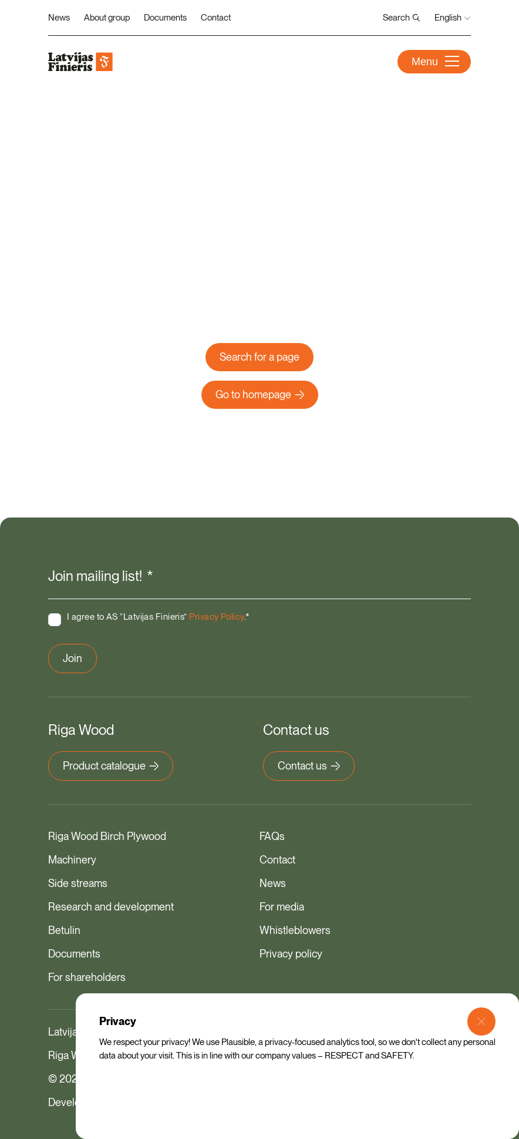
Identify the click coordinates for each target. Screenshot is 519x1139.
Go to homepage (259, 394)
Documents (165, 17)
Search (401, 17)
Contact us (309, 766)
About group (107, 17)
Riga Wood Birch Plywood (107, 836)
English (452, 17)
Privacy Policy (216, 617)
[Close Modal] (481, 1021)
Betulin (64, 930)
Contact (216, 17)
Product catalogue (111, 766)
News (59, 17)
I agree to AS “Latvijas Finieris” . (158, 617)
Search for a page (259, 357)
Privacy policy (291, 954)
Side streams (77, 883)
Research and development (111, 907)
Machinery (72, 860)
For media (282, 907)
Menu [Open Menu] (435, 62)
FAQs (272, 836)
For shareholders (87, 977)
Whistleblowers (295, 930)
